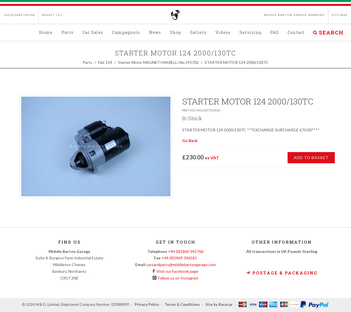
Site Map (340, 15)
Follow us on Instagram (177, 278)
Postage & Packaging (281, 273)
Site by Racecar (219, 304)
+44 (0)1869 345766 (19, 15)
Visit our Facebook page (176, 271)
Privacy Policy (147, 304)
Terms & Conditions (182, 304)
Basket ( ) (52, 15)
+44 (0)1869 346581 (179, 257)
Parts (87, 62)
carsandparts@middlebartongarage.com (181, 264)
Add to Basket (311, 157)
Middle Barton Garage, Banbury (294, 15)
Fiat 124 (105, 62)
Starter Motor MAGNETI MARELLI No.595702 (158, 62)
